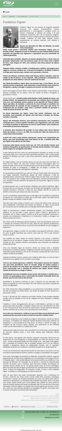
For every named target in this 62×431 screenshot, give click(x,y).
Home (5, 16)
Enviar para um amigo (28, 407)
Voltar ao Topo (52, 407)
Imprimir (15, 407)
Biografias (12, 16)
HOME (7, 12)
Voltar (7, 407)
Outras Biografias (22, 16)
